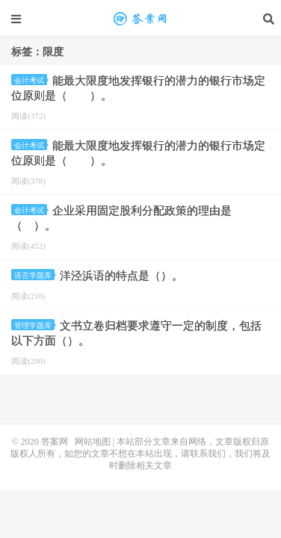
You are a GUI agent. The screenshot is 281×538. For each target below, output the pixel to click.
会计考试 (30, 80)
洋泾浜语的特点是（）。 (121, 276)
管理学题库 (34, 325)
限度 (140, 18)
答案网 (54, 441)
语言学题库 (34, 275)
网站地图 (93, 441)
